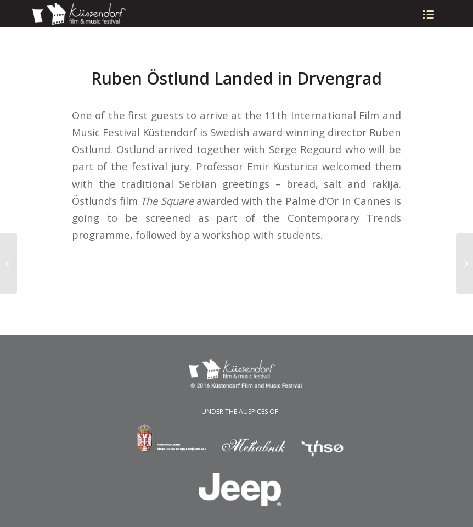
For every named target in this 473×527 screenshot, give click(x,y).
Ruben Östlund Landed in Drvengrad (236, 78)
